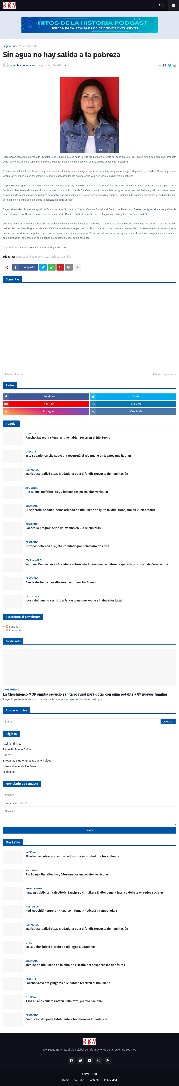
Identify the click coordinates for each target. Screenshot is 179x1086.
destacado (31, 46)
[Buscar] (89, 721)
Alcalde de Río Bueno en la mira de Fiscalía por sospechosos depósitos (75, 965)
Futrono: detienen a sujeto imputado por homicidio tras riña (67, 546)
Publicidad (110, 1080)
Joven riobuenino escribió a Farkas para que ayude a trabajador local (73, 600)
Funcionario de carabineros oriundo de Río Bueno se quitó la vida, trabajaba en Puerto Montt (90, 510)
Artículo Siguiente (163, 374)
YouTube (79, 1080)
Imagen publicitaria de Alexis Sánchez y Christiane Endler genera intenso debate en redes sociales (94, 892)
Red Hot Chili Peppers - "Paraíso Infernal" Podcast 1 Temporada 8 (71, 910)
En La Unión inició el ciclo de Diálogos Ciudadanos (60, 947)
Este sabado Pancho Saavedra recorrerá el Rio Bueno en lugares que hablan (78, 455)
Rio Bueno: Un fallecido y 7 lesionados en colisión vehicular (66, 492)
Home (65, 1080)
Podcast (8, 755)
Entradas (13, 626)
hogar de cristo (39, 256)
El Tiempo (9, 772)
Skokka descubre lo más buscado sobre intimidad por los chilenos (72, 856)
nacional (55, 256)
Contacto (94, 1080)
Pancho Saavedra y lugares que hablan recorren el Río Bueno (67, 437)
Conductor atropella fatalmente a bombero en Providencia (66, 1019)
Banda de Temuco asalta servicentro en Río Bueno (60, 582)
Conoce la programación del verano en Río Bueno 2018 (63, 528)
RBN (94, 1074)
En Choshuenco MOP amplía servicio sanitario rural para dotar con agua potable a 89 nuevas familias (85, 694)
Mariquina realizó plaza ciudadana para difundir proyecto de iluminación (76, 474)
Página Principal (12, 46)
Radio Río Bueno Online (17, 749)
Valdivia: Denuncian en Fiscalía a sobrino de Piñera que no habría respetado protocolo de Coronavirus (96, 564)
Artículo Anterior (15, 374)
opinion (66, 256)
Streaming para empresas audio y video (27, 760)
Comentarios (15, 630)
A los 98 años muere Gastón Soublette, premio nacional (64, 1001)
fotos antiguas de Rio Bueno (20, 766)
